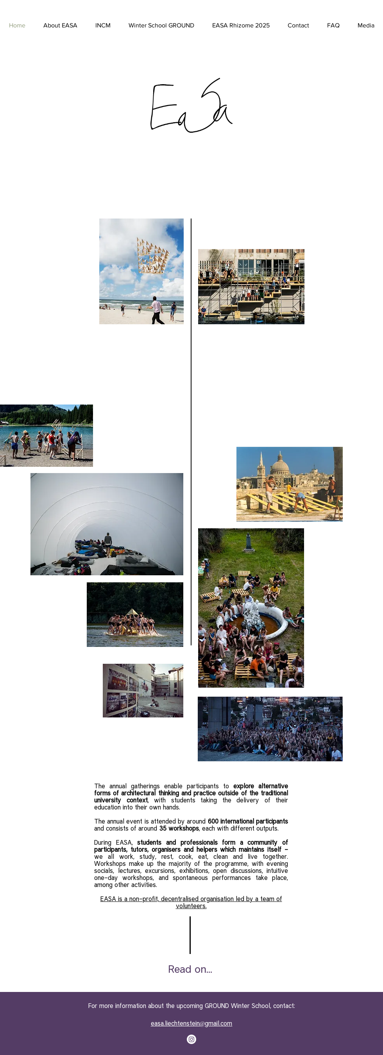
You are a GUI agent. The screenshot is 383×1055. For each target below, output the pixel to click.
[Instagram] (191, 1039)
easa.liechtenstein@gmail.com (192, 1023)
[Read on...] (190, 969)
